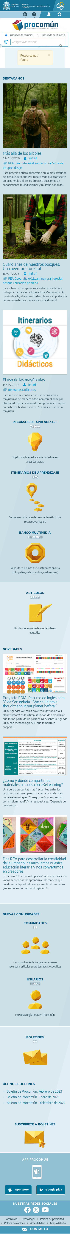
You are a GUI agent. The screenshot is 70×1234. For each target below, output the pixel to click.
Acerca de (11, 1219)
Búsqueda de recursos (19, 35)
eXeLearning (36, 163)
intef (32, 158)
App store (21, 1190)
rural (48, 163)
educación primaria (25, 283)
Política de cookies (14, 1223)
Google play (53, 1190)
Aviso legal (29, 1219)
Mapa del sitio (58, 1223)
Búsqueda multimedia (51, 35)
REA (11, 163)
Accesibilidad (37, 1223)
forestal (57, 278)
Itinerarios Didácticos (22, 390)
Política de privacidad (52, 1219)
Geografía (21, 163)
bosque (8, 283)
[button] (49, 55)
